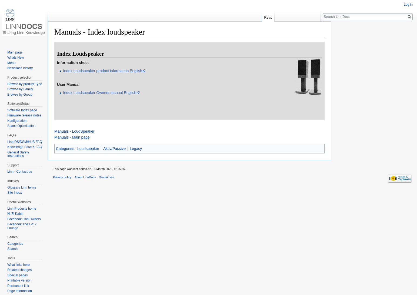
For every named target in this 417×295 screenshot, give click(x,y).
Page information (19, 291)
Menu (11, 63)
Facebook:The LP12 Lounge (21, 226)
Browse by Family (20, 89)
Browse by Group (19, 94)
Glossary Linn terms (21, 187)
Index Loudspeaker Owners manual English (99, 92)
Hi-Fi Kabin (15, 214)
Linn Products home (21, 208)
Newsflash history (20, 68)
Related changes (19, 270)
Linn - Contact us (19, 171)
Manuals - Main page (72, 137)
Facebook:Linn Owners (24, 219)
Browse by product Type (24, 84)
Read (268, 17)
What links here (18, 265)
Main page (14, 52)
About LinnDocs (85, 177)
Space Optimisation (21, 126)
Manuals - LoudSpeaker (74, 131)
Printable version (19, 280)
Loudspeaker (88, 148)
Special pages (17, 275)
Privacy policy (62, 177)
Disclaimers (107, 177)
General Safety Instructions (18, 154)
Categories (65, 148)
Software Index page (22, 110)
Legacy (136, 148)
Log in (408, 4)
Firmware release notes (24, 115)
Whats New (15, 57)
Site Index (14, 193)
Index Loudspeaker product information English (102, 71)
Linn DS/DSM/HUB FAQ (24, 142)
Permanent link (18, 286)
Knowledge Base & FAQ (24, 147)
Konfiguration (16, 121)
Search (12, 249)
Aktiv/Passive (114, 148)
